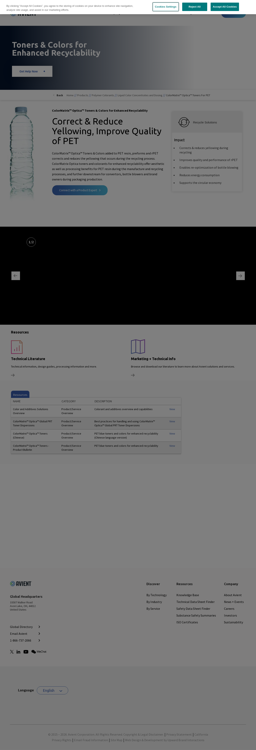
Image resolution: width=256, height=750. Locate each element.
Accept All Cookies (225, 4)
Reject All (195, 4)
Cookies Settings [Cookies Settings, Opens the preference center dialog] (166, 4)
